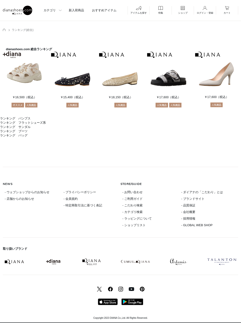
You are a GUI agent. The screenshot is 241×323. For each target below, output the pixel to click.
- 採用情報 (188, 218)
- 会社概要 (188, 212)
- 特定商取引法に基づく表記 (83, 205)
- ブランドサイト (193, 198)
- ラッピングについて (137, 218)
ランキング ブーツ (14, 131)
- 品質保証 (188, 205)
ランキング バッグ (14, 135)
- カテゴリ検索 (132, 212)
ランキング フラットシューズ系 (23, 122)
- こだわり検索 (132, 205)
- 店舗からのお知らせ (19, 198)
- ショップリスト (134, 225)
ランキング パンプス (15, 118)
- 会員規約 (71, 198)
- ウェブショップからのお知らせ (27, 192)
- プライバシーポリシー (80, 192)
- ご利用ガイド (132, 198)
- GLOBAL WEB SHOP (197, 225)
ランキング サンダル (15, 127)
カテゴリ (50, 10)
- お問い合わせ (132, 192)
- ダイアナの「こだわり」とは (202, 192)
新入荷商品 (76, 10)
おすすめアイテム (104, 10)
